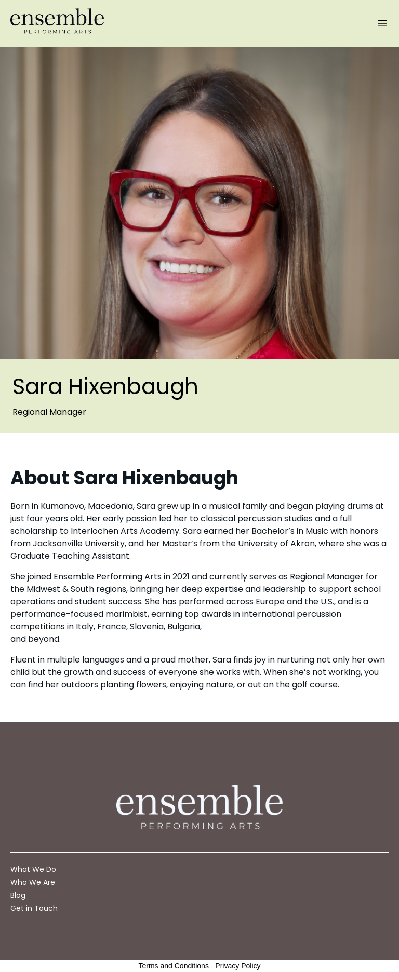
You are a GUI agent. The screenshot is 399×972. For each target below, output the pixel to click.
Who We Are (32, 882)
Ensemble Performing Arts (108, 577)
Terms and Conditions (174, 966)
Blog (17, 895)
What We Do (33, 869)
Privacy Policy (237, 966)
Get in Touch (34, 908)
